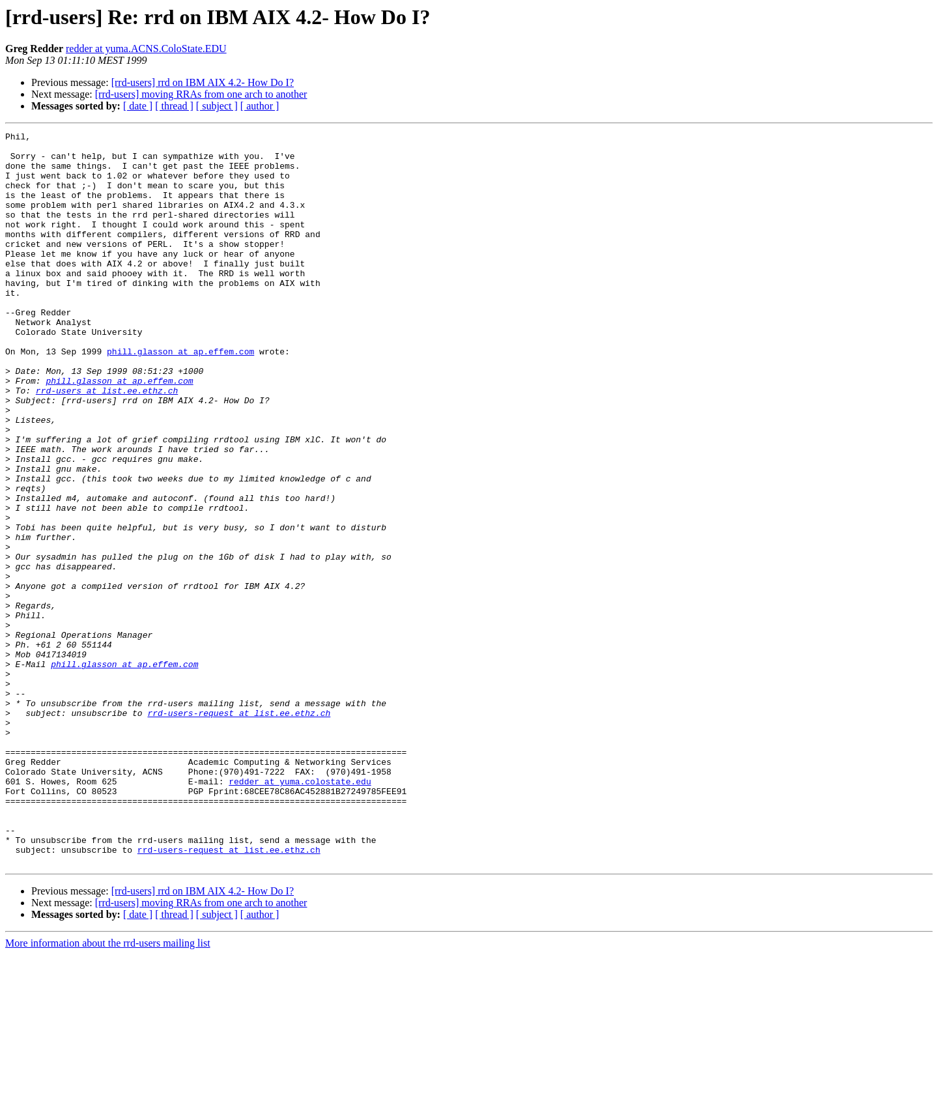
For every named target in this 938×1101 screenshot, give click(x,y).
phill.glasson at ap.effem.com (180, 396)
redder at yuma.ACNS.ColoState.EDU (146, 48)
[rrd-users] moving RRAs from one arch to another (201, 94)
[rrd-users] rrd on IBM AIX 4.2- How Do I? (202, 82)
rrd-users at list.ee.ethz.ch (107, 443)
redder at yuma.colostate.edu (300, 912)
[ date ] (137, 105)
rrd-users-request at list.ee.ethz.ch (238, 830)
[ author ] (259, 105)
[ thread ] (174, 105)
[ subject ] (217, 105)
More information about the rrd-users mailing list (107, 1089)
